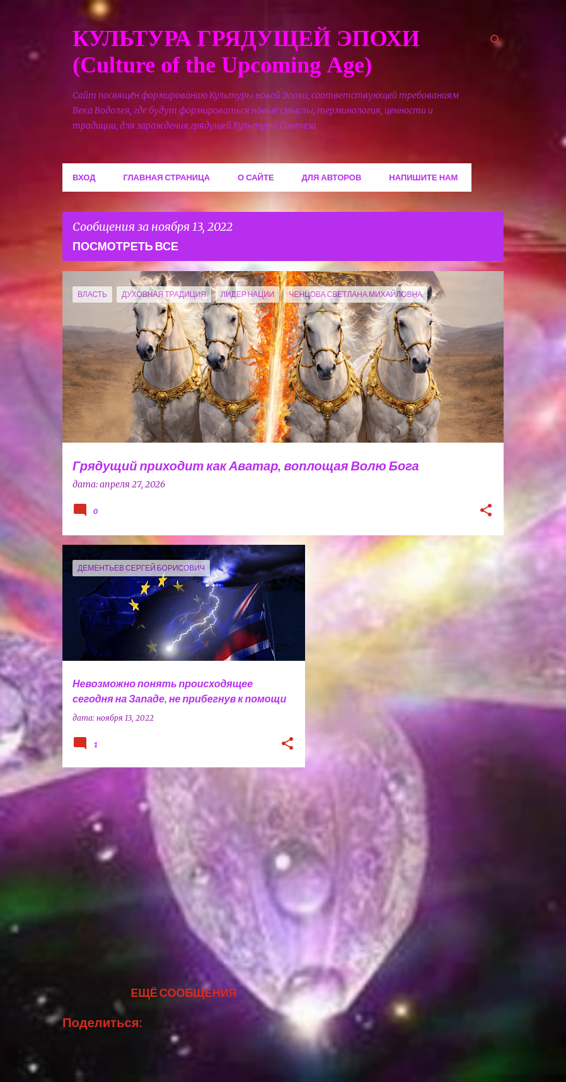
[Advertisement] (179, 865)
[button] (486, 511)
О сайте (256, 177)
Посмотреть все (125, 246)
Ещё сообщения (183, 992)
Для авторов (332, 177)
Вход (83, 177)
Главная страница (166, 177)
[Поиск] (496, 40)
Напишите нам (423, 177)
